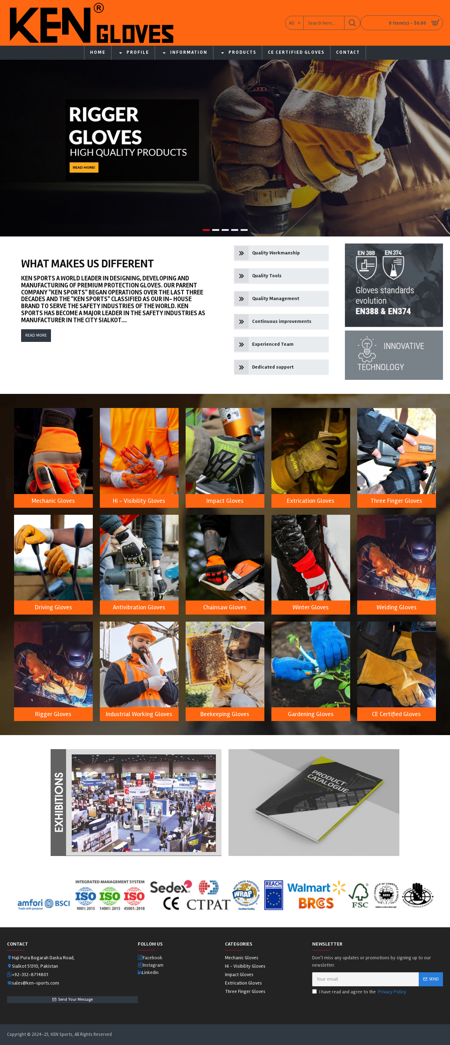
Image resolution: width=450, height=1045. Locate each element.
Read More (36, 335)
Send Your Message (75, 999)
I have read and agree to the (359, 991)
